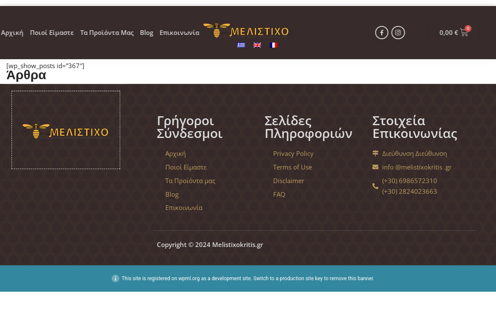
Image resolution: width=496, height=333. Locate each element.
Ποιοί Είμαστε (31, 25)
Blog (132, 25)
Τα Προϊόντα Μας (89, 25)
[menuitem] (241, 45)
